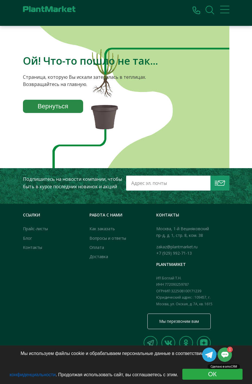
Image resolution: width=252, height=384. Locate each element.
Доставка (98, 256)
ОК (212, 374)
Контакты (32, 247)
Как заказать (102, 228)
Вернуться (53, 106)
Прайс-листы (35, 228)
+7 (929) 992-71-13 (174, 253)
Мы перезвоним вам (179, 321)
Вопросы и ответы (107, 238)
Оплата (96, 247)
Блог (27, 238)
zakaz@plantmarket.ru (177, 246)
